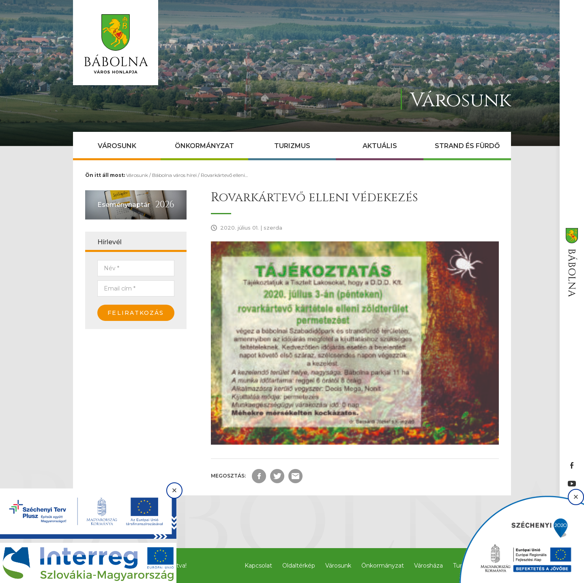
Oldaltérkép (298, 565)
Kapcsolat (258, 565)
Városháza (428, 565)
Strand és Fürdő (467, 146)
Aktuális (380, 146)
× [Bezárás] (174, 490)
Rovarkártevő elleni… (224, 175)
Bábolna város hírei (174, 175)
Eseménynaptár (123, 205)
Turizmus (292, 146)
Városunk (117, 146)
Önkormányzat (204, 146)
